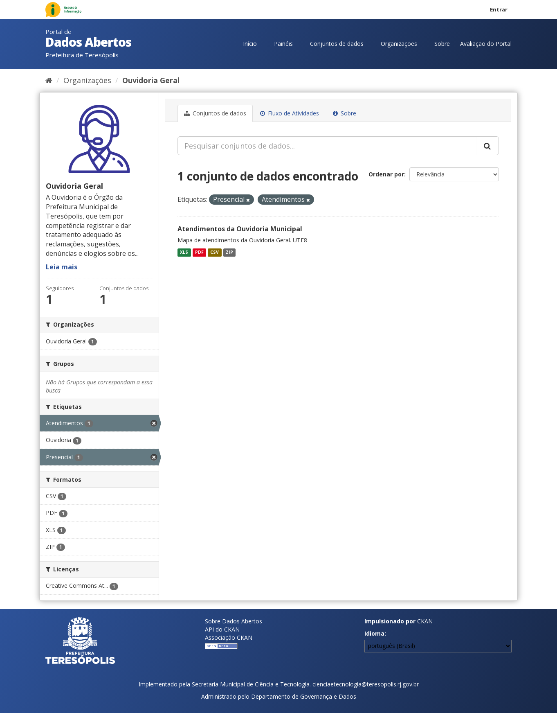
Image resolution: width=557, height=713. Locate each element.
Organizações (399, 43)
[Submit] (488, 145)
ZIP (229, 252)
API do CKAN (222, 629)
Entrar (499, 9)
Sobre (442, 43)
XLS (184, 252)
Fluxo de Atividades (289, 113)
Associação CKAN (228, 637)
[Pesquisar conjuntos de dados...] (327, 145)
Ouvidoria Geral (151, 80)
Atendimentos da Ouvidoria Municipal (239, 228)
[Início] (48, 80)
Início (250, 43)
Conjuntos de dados (337, 43)
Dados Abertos (88, 42)
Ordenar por (386, 174)
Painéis (283, 43)
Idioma (374, 633)
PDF (199, 252)
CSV (214, 252)
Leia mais (61, 266)
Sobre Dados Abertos (233, 621)
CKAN (425, 621)
